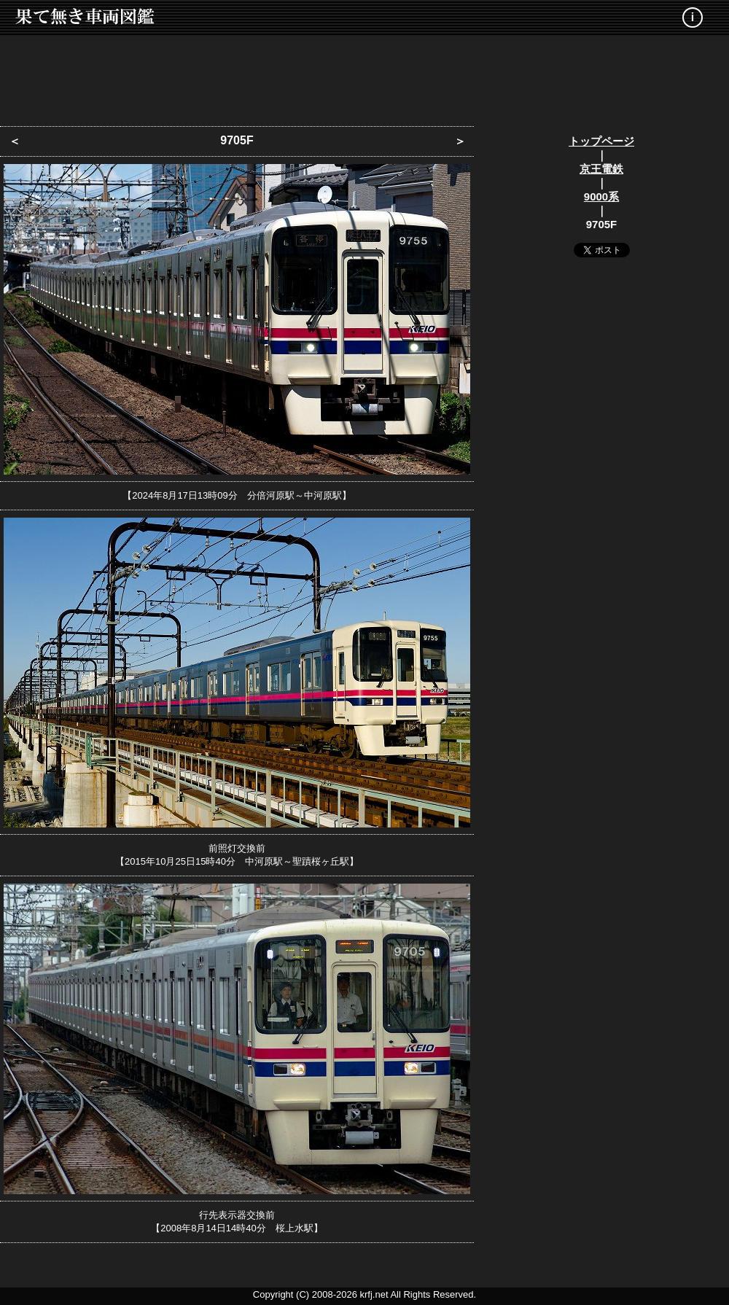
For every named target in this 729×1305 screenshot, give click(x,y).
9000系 (601, 196)
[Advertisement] (364, 76)
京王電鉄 (601, 169)
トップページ (601, 141)
